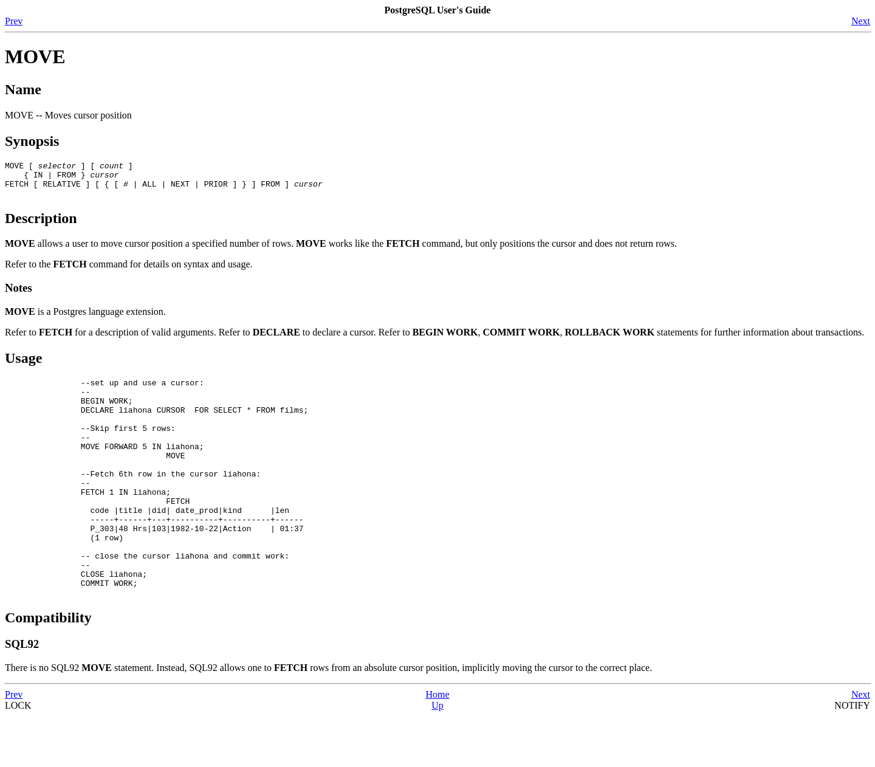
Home (437, 745)
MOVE (35, 56)
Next (860, 21)
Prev (13, 21)
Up (437, 756)
